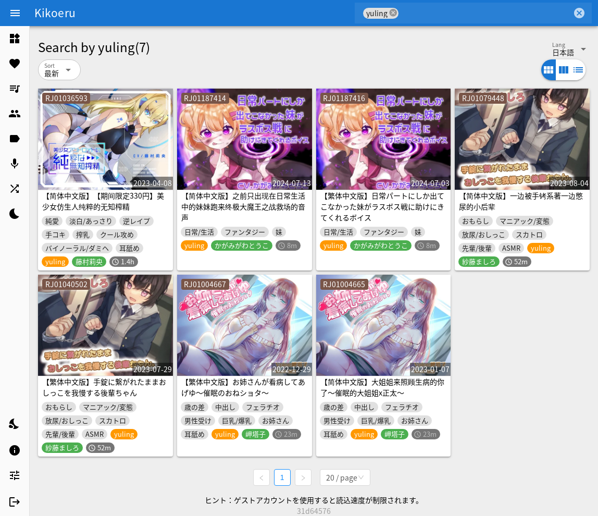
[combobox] (485, 13)
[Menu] (15, 13)
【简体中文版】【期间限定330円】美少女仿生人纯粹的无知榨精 (103, 201)
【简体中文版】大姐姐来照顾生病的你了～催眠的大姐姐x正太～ (382, 387)
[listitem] (14, 38)
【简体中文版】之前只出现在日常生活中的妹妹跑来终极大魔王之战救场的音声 (243, 206)
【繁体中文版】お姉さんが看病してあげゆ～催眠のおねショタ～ (243, 387)
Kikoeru (55, 12)
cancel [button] (393, 12)
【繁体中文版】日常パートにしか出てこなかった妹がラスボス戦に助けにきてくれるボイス (382, 206)
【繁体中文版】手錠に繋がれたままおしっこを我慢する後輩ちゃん (104, 387)
